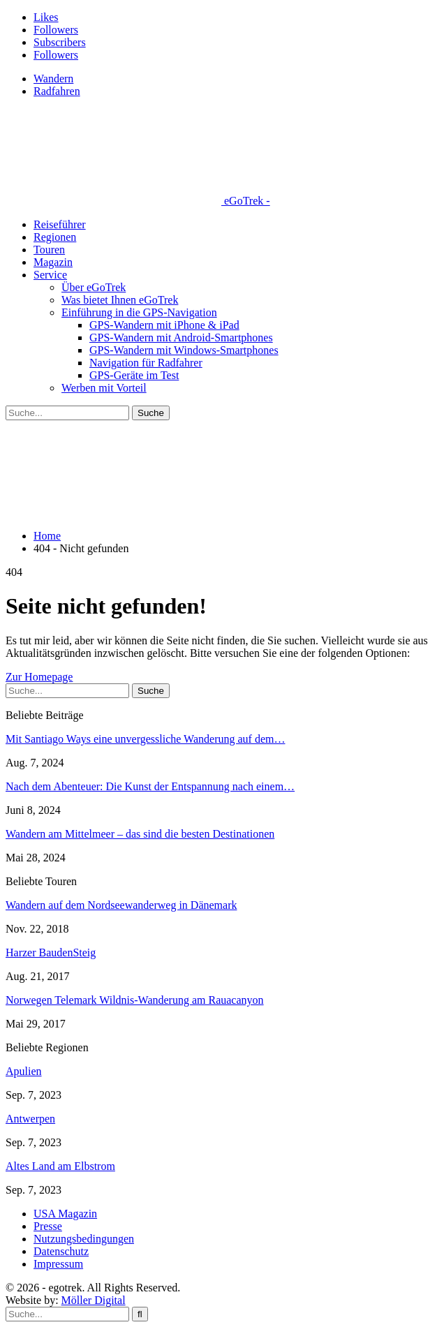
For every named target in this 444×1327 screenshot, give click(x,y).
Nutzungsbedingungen (84, 1239)
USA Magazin (65, 1213)
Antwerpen (30, 1119)
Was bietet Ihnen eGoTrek (119, 300)
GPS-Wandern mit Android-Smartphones (181, 337)
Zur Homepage (39, 677)
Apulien (24, 1071)
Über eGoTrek (93, 287)
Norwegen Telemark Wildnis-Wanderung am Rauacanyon (135, 1000)
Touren (49, 249)
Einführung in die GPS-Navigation (139, 312)
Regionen (55, 237)
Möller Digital (93, 1300)
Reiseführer (60, 224)
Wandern (53, 78)
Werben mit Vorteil (104, 388)
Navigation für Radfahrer (145, 363)
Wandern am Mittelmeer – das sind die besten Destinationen (140, 834)
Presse (48, 1226)
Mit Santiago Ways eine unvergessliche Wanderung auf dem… (145, 739)
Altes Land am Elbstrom (60, 1166)
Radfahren (57, 91)
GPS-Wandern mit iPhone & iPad (164, 325)
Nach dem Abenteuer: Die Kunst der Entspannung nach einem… (150, 786)
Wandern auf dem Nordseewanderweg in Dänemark (121, 905)
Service (50, 275)
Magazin (53, 262)
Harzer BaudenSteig (51, 952)
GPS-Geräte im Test (134, 375)
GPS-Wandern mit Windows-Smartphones (184, 350)
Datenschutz (61, 1251)
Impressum (58, 1264)
